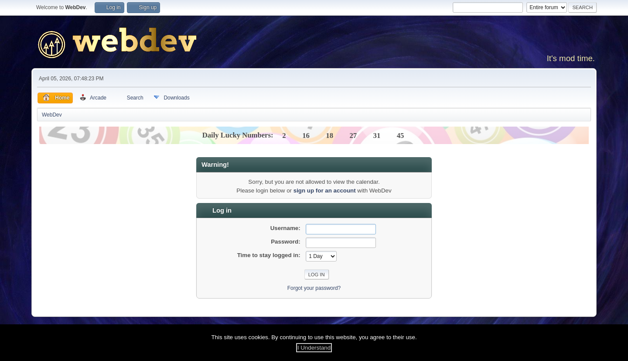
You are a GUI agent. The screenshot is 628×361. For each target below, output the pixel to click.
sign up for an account (325, 190)
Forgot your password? (314, 288)
